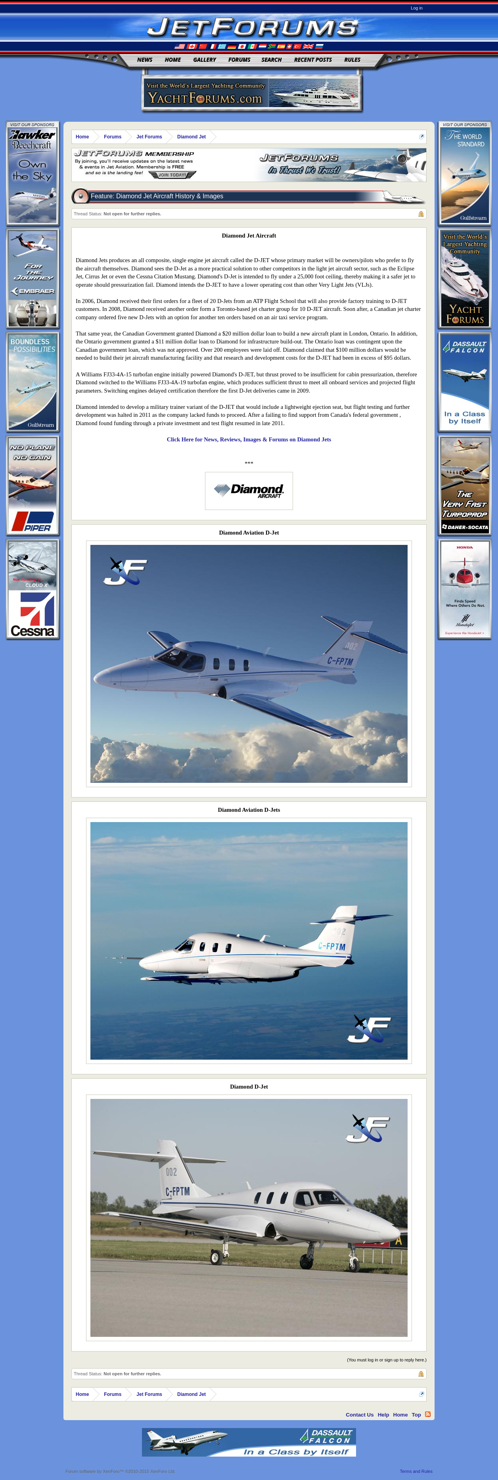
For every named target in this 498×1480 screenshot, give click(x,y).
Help (383, 1415)
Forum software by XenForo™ (120, 1471)
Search (272, 59)
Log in (417, 8)
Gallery (204, 59)
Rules (352, 59)
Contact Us (360, 1415)
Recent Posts (313, 59)
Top (416, 1415)
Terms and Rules (416, 1471)
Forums (239, 59)
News (145, 59)
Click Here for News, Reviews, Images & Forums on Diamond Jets (249, 439)
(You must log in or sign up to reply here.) (387, 1359)
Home (173, 59)
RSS (428, 1414)
